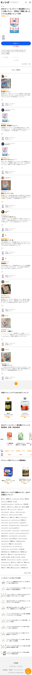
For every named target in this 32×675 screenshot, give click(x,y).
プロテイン (12, 512)
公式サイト (16, 43)
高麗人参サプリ (4, 535)
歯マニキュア (4, 509)
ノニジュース (25, 559)
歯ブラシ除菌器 (25, 506)
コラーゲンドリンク (11, 559)
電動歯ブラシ (9, 498)
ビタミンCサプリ (18, 543)
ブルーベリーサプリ (22, 538)
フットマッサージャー (18, 546)
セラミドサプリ (4, 538)
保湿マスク (3, 567)
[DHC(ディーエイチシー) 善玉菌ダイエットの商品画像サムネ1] (3, 37)
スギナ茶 (23, 557)
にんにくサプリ (4, 525)
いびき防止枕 (21, 549)
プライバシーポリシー (18, 669)
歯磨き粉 (27, 498)
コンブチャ (18, 559)
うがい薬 (15, 501)
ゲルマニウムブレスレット (20, 554)
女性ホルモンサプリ (20, 541)
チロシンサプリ (16, 530)
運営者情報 (5, 669)
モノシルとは (19, 666)
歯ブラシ (3, 498)
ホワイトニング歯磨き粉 (6, 501)
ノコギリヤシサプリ (24, 530)
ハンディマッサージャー (6, 546)
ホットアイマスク (14, 549)
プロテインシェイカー (20, 512)
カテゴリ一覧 (12, 666)
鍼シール (11, 564)
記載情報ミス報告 (26, 64)
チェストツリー (4, 543)
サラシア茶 (17, 557)
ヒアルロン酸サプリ (13, 538)
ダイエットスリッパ (5, 520)
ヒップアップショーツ (16, 520)
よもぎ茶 (12, 557)
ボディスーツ (24, 517)
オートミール (13, 509)
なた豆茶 (8, 557)
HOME (16, 663)
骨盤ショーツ (11, 554)
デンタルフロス (15, 498)
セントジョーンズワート (6, 530)
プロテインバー (4, 514)
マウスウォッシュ (19, 504)
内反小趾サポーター (5, 551)
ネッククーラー (4, 564)
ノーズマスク (16, 564)
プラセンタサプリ (5, 541)
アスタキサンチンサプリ (14, 525)
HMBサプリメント (5, 517)
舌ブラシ (22, 498)
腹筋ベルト (12, 517)
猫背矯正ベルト (23, 551)
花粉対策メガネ (24, 567)
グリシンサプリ (4, 527)
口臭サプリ (3, 506)
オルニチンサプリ (24, 525)
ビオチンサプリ (4, 533)
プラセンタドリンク (5, 562)
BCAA (20, 514)
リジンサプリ (12, 533)
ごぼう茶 (3, 557)
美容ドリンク (20, 562)
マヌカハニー (20, 509)
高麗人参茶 (3, 559)
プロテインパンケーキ (14, 514)
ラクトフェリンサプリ (14, 522)
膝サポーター (4, 554)
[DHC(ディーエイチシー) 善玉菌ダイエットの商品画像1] (14, 25)
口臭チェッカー (17, 506)
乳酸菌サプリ (13, 541)
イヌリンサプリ (4, 522)
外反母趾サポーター (15, 551)
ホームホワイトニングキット (7, 504)
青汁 (9, 509)
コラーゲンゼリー (5, 512)
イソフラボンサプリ (13, 535)
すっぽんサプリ (22, 522)
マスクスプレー (23, 564)
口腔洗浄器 (25, 504)
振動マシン (18, 517)
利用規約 (11, 669)
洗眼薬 (8, 567)
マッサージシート (5, 549)
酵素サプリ (23, 520)
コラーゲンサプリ (22, 535)
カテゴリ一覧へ (27, 572)
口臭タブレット (10, 506)
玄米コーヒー (14, 562)
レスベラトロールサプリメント (22, 533)
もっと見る (16, 60)
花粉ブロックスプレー (15, 567)
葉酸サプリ (11, 543)
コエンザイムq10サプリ (14, 527)
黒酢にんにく (27, 562)
